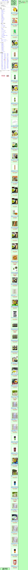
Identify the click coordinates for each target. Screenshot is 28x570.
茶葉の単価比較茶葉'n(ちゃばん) (5, 569)
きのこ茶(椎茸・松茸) (4, 35)
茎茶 (2, 15)
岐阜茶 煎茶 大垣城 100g (14, 317)
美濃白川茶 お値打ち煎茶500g (15, 35)
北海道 (2, 53)
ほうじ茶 (3, 19)
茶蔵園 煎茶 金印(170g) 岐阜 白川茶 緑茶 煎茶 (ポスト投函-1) (14, 138)
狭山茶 (2, 43)
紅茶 (2, 24)
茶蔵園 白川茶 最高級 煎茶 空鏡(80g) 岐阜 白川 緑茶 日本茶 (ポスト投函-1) (14, 465)
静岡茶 (2, 44)
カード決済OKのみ (3, 6)
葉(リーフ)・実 (3, 39)
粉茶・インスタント (4, 40)
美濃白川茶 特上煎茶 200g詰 (14, 238)
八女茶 (2, 50)
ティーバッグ (3, 41)
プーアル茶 (3, 26)
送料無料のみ (3, 5)
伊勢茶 (2, 47)
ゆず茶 (2, 36)
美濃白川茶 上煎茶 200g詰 (14, 193)
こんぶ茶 (3, 33)
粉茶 (2, 21)
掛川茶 (2, 45)
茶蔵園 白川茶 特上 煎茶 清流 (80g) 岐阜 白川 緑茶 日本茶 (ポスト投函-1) (14, 375)
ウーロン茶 (3, 25)
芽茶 (2, 14)
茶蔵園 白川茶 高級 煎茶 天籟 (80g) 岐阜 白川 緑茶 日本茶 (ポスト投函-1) (14, 521)
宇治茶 (2, 48)
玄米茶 (2, 20)
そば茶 (2, 29)
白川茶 (2, 46)
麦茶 (2, 28)
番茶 (2, 16)
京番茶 (2, 17)
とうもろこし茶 (4, 32)
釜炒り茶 (3, 18)
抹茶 (2, 22)
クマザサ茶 (3, 37)
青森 (5, 53)
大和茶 (2, 49)
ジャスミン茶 (3, 30)
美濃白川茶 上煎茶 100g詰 (14, 204)
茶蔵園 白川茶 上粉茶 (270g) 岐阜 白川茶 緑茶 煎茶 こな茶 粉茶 (14, 93)
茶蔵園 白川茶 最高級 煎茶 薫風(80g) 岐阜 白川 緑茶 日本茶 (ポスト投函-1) (14, 307)
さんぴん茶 (3, 31)
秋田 (7, 53)
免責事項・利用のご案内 (5, 0)
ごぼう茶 (3, 34)
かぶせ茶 (3, 13)
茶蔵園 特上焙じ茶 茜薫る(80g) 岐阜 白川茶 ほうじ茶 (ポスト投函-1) (15, 386)
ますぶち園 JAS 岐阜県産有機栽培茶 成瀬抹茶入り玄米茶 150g (14, 126)
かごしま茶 (3, 51)
